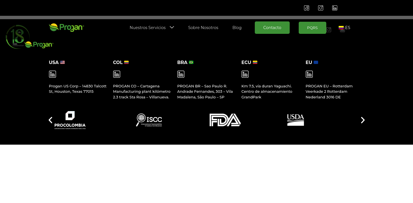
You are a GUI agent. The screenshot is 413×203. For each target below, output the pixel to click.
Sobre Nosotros (203, 27)
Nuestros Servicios (152, 28)
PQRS (312, 27)
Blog (237, 27)
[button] (50, 120)
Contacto (272, 27)
